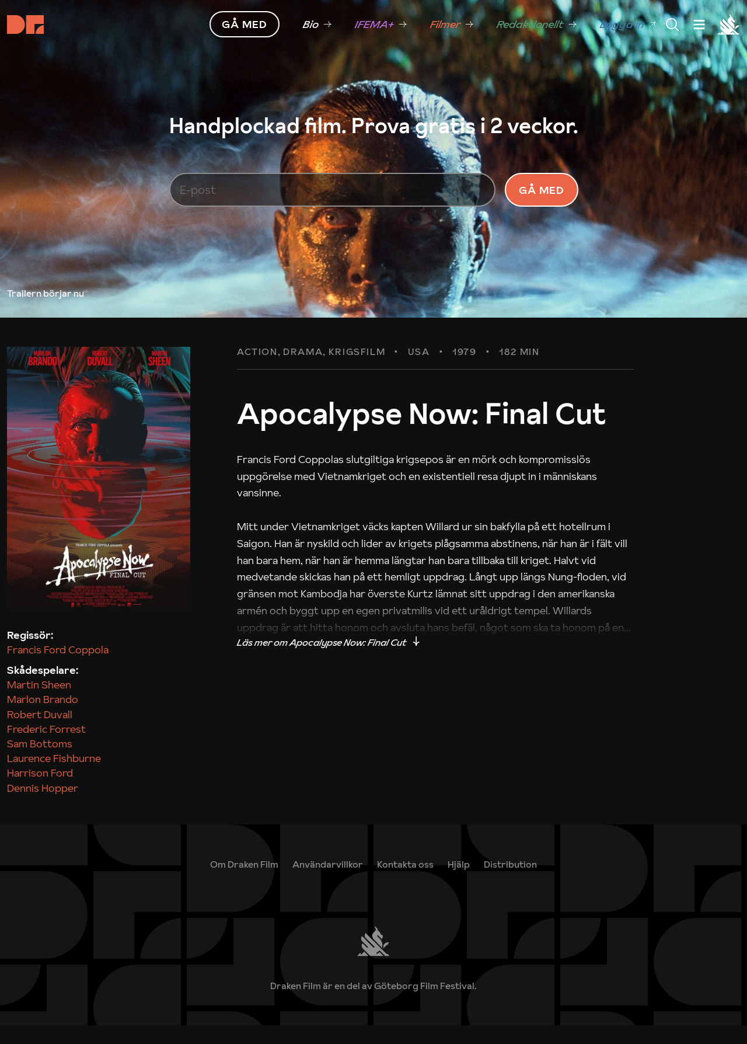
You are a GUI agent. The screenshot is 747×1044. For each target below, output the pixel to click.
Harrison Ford (40, 792)
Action (257, 371)
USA (419, 371)
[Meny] (672, 24)
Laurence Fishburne (54, 777)
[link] (459, 883)
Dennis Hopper (42, 806)
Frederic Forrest (46, 747)
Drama (303, 371)
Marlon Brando (42, 718)
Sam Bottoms (39, 762)
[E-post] (332, 199)
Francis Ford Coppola (58, 668)
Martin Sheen (39, 704)
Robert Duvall (39, 733)
